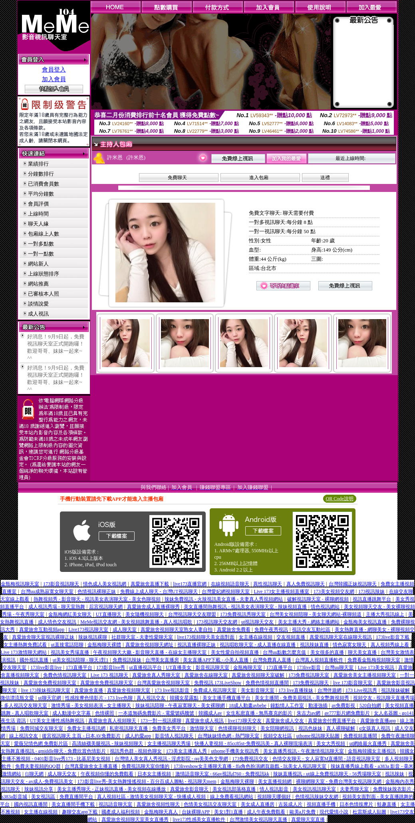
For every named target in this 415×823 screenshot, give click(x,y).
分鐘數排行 (41, 174)
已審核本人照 (43, 294)
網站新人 (38, 264)
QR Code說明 (339, 498)
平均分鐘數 (41, 194)
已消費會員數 (43, 184)
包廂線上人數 (43, 234)
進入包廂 (258, 177)
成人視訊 (38, 314)
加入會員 (54, 79)
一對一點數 (41, 254)
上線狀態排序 (43, 274)
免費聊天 (177, 177)
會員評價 (38, 204)
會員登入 (54, 69)
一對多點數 (41, 244)
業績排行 (38, 164)
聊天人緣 (38, 224)
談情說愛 (38, 304)
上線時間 (38, 214)
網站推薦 (38, 284)
